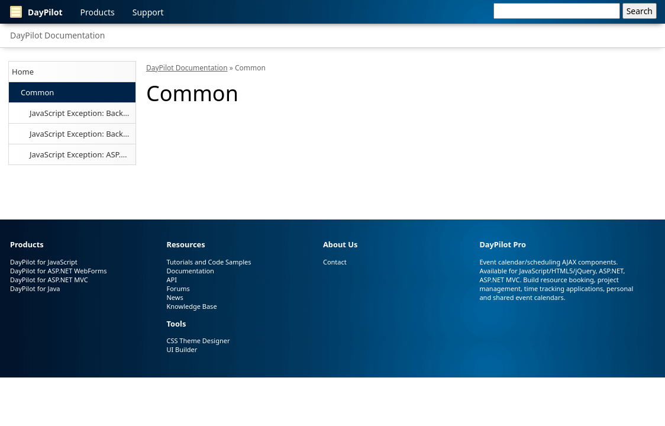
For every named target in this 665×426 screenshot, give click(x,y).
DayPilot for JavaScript (44, 261)
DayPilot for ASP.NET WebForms (58, 270)
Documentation (190, 270)
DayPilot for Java (35, 288)
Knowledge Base (191, 306)
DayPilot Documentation (57, 35)
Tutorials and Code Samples (208, 261)
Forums (177, 288)
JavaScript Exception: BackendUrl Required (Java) (82, 133)
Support (148, 12)
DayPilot (36, 12)
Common (37, 92)
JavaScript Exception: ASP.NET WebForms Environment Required (82, 154)
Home (23, 71)
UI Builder (181, 349)
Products (97, 12)
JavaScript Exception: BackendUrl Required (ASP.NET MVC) (82, 113)
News (174, 297)
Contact (335, 261)
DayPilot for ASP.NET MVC (49, 279)
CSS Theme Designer (198, 340)
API (171, 279)
